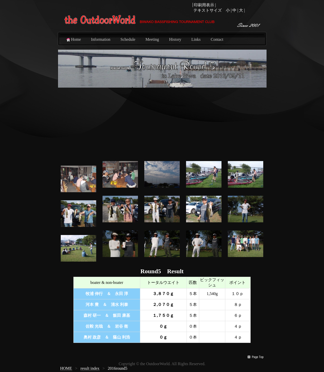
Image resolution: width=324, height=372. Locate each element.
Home (73, 39)
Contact (217, 39)
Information (100, 39)
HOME (66, 368)
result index (89, 368)
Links (195, 39)
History (175, 39)
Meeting (152, 39)
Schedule (127, 39)
